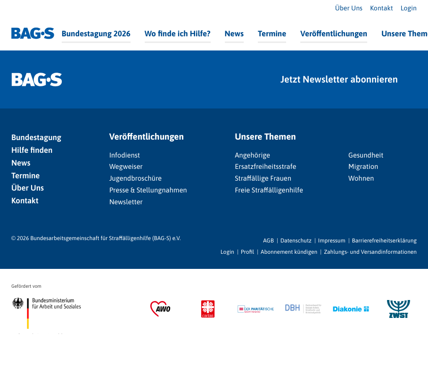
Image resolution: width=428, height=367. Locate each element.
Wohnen (361, 179)
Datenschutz (296, 240)
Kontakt (381, 8)
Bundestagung (36, 137)
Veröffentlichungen (333, 33)
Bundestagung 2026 (96, 33)
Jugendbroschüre (135, 179)
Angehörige (252, 155)
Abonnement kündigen (289, 252)
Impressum (332, 240)
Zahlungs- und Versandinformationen (370, 252)
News (234, 33)
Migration (363, 167)
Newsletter (126, 202)
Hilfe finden (31, 150)
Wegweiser (126, 167)
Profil (247, 252)
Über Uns (348, 8)
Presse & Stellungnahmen (148, 190)
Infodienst (124, 155)
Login (409, 8)
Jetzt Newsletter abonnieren (339, 79)
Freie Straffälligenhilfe (269, 190)
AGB (268, 240)
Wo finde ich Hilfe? (178, 33)
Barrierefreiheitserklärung (384, 240)
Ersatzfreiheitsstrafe (265, 167)
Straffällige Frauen (263, 179)
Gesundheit (365, 155)
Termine (272, 33)
